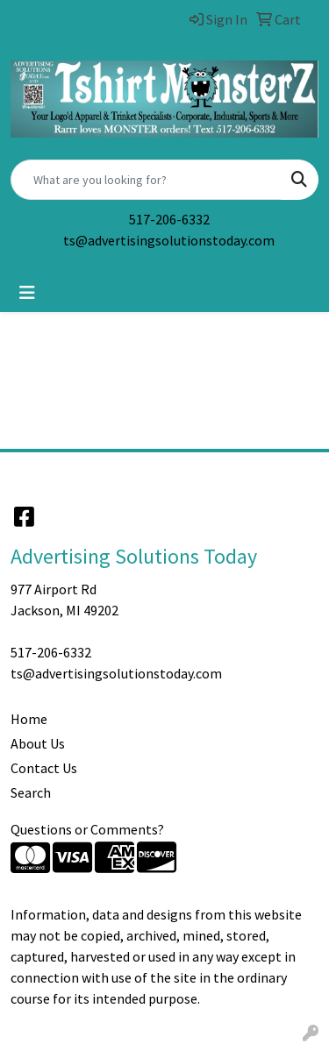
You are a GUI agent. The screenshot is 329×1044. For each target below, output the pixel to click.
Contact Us (44, 768)
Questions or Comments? (87, 829)
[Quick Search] (146, 180)
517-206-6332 (169, 219)
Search (31, 792)
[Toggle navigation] (27, 293)
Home (29, 719)
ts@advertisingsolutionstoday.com (169, 240)
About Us (38, 743)
